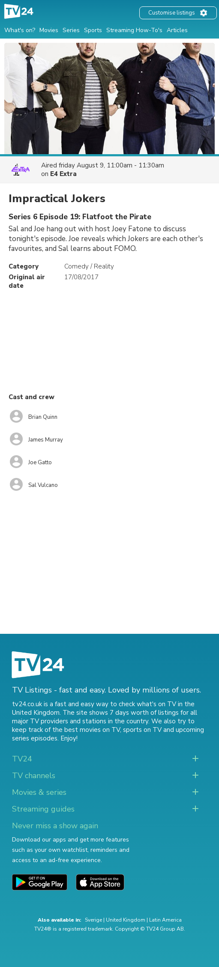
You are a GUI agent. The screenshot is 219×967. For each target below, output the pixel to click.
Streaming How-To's (134, 30)
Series (71, 30)
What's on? (19, 30)
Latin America (165, 919)
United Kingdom (125, 919)
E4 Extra (63, 174)
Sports (93, 30)
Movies (48, 30)
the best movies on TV (86, 729)
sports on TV (142, 729)
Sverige (93, 919)
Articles (177, 30)
